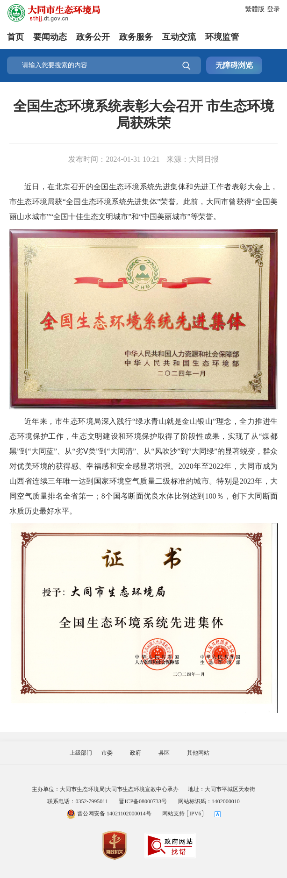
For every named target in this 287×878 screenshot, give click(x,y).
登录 (273, 9)
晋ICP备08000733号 (143, 801)
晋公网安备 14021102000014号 (108, 813)
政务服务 (136, 37)
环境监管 (222, 37)
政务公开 (93, 37)
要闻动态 (50, 37)
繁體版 (255, 9)
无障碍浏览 (234, 65)
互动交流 (179, 37)
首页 (15, 37)
